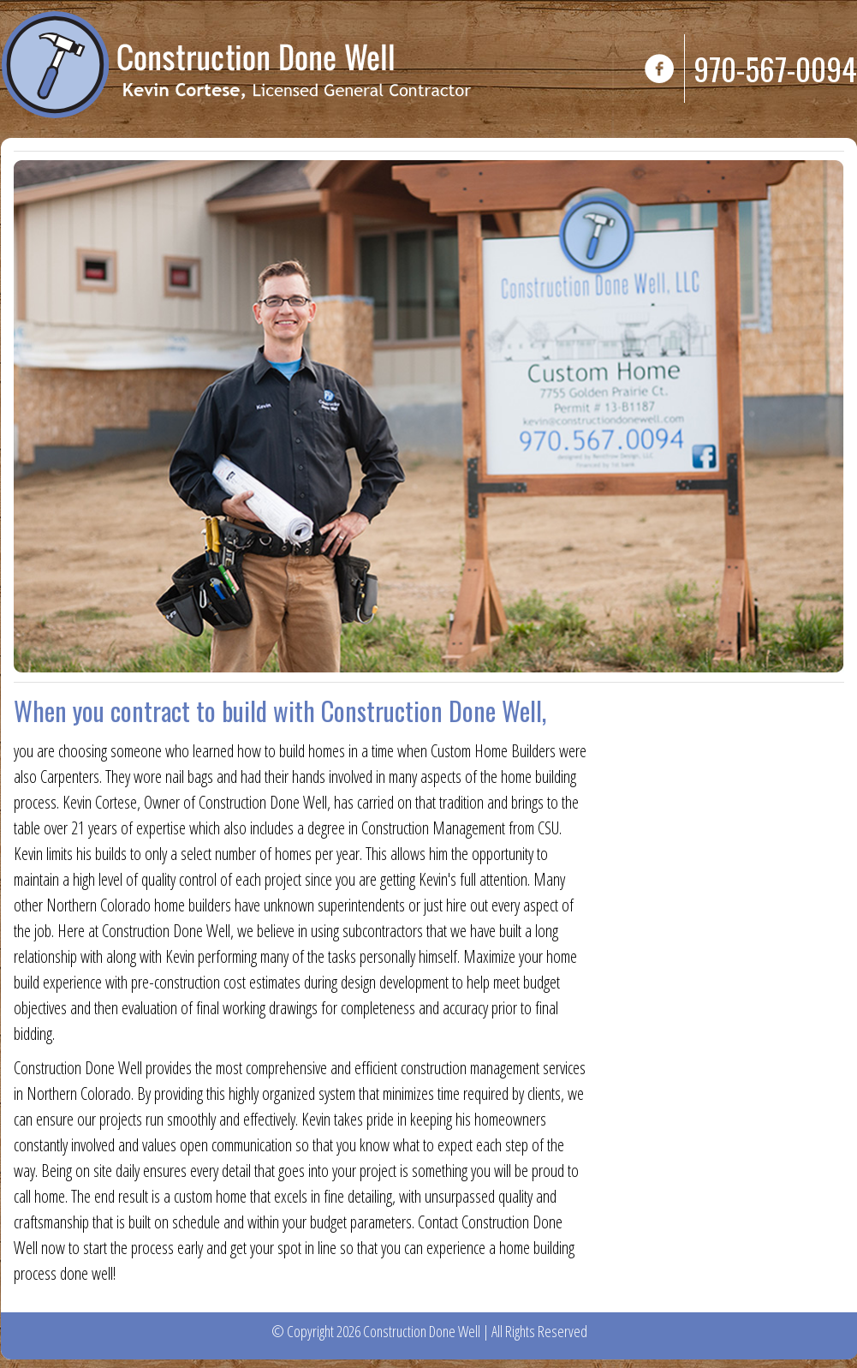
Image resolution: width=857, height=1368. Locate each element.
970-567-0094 (775, 68)
